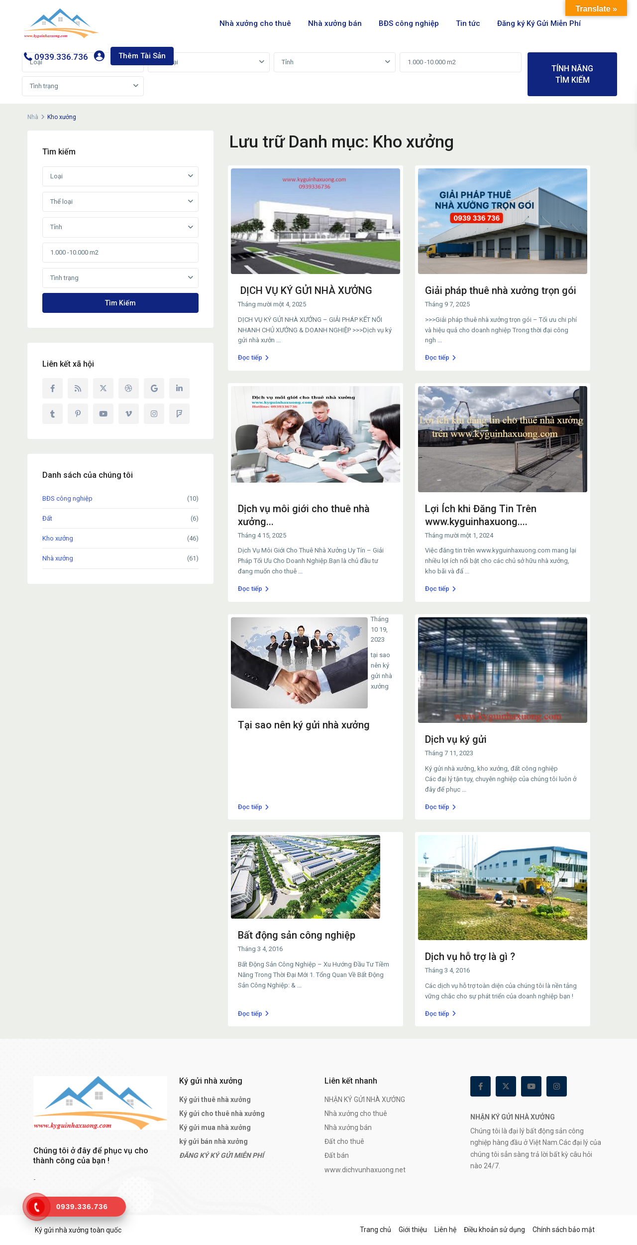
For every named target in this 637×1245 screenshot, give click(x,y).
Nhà (32, 117)
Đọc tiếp (253, 357)
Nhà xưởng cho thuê (255, 23)
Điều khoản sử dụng (494, 1230)
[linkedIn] (179, 388)
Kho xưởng (57, 538)
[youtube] (103, 414)
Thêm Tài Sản (142, 55)
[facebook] (52, 388)
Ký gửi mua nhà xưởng (215, 1127)
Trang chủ (375, 1230)
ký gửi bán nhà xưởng (213, 1141)
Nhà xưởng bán (335, 23)
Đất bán (336, 1155)
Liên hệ (445, 1230)
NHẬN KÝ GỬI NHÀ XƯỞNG (364, 1100)
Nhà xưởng (57, 558)
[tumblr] (52, 414)
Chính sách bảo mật (563, 1230)
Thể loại (167, 62)
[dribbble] (128, 388)
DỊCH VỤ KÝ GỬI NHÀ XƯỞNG (305, 290)
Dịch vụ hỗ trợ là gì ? (470, 957)
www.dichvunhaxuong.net (365, 1170)
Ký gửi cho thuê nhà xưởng (222, 1113)
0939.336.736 (61, 57)
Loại (56, 176)
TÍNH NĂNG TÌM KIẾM (572, 74)
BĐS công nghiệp (409, 23)
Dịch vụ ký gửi (456, 739)
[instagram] (154, 414)
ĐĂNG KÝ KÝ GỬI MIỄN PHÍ (221, 1155)
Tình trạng (44, 86)
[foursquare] (179, 414)
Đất (47, 518)
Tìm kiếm (120, 303)
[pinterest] (78, 414)
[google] (154, 388)
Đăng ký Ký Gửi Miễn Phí (539, 23)
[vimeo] (128, 414)
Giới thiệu (413, 1230)
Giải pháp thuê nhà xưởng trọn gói (500, 290)
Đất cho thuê (344, 1141)
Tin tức (468, 23)
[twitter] (103, 388)
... (278, 340)
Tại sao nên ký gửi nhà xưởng (304, 725)
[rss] (78, 388)
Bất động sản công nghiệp (296, 935)
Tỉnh (288, 62)
